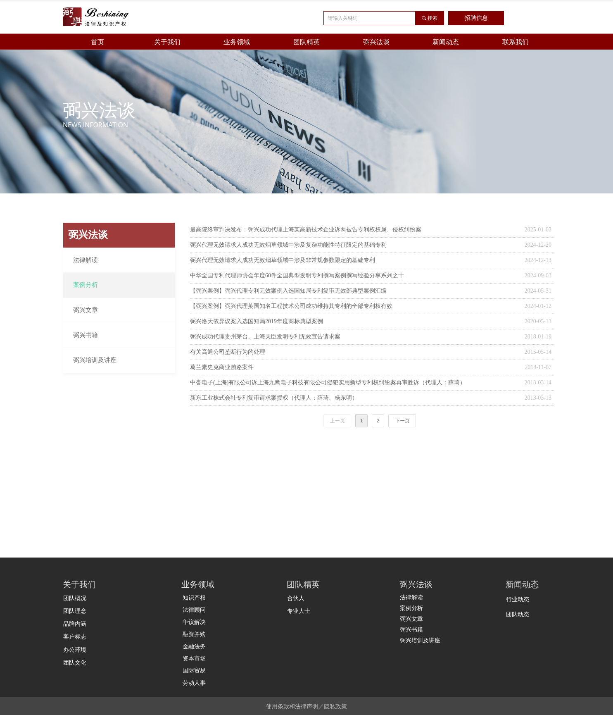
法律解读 (85, 260)
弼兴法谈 (88, 234)
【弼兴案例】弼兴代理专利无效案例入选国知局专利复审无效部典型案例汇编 (288, 291)
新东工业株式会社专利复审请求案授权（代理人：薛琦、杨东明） (274, 398)
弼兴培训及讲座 (94, 360)
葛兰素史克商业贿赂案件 (222, 367)
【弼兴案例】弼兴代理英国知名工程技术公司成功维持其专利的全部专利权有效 (291, 306)
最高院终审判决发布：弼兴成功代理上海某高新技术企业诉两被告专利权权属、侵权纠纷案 (305, 229)
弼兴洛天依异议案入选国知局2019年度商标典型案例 (256, 321)
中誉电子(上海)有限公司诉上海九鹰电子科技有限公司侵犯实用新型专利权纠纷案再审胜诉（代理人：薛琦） (328, 382)
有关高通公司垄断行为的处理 (227, 352)
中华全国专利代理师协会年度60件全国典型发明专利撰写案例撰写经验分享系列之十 (297, 275)
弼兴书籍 (85, 335)
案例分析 (85, 284)
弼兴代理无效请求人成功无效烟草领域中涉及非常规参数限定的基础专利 (282, 260)
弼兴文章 (85, 310)
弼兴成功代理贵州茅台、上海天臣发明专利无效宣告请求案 (265, 337)
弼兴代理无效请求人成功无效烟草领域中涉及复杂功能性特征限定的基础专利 (288, 245)
